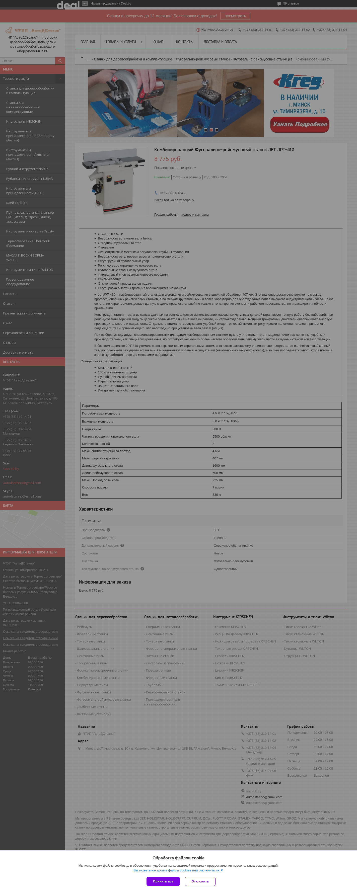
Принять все (163, 881)
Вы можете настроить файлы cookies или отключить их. (176, 870)
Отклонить (200, 881)
